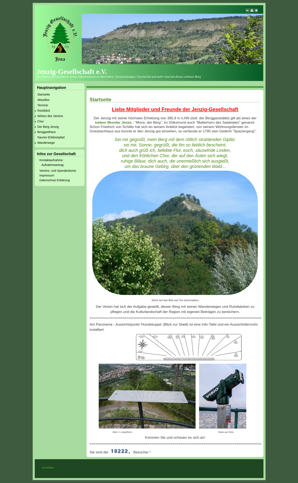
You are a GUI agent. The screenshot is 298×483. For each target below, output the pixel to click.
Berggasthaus (46, 132)
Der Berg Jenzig (48, 126)
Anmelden (48, 467)
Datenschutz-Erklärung (55, 180)
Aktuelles (43, 99)
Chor (40, 121)
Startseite (43, 94)
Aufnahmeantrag (53, 165)
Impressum (47, 175)
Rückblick (43, 110)
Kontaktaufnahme (51, 160)
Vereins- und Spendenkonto (58, 170)
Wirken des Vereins (50, 116)
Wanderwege (46, 142)
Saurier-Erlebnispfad (51, 137)
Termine (42, 105)
